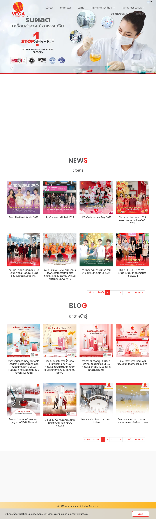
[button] (11, 68)
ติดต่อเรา (140, 14)
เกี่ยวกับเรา (65, 8)
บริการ (81, 8)
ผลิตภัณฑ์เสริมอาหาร (133, 8)
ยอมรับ (141, 513)
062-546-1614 (19, 479)
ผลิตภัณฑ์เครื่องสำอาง (103, 8)
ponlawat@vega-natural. (25, 484)
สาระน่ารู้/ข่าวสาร (120, 14)
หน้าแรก (49, 8)
